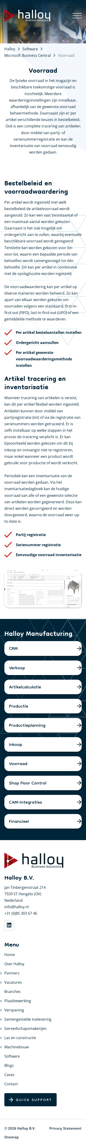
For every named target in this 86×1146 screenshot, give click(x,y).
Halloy (9, 48)
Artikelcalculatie (25, 687)
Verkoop (17, 668)
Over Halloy (14, 963)
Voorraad (18, 764)
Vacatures (13, 982)
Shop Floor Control (27, 783)
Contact (11, 1083)
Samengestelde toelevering (27, 1019)
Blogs (9, 1065)
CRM (13, 649)
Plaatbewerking (17, 1000)
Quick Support (34, 1100)
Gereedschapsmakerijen (25, 1028)
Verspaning (14, 1010)
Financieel (19, 822)
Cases (9, 1074)
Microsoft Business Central (27, 55)
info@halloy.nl (16, 906)
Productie (18, 707)
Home (9, 954)
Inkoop (15, 745)
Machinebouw (16, 1046)
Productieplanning (27, 726)
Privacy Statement (65, 1128)
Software (30, 48)
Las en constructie (20, 1037)
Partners (11, 973)
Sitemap (11, 1137)
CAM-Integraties (25, 803)
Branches (12, 991)
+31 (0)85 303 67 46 (20, 913)
